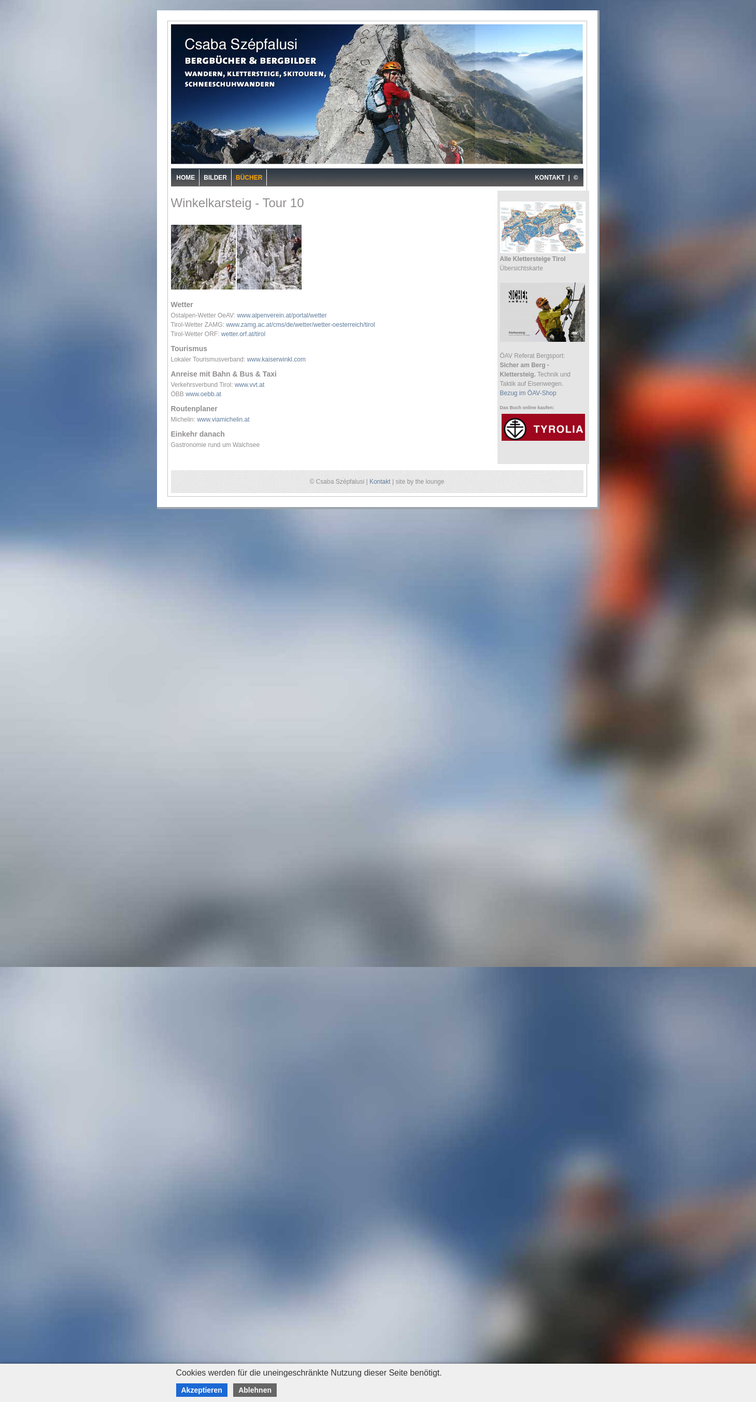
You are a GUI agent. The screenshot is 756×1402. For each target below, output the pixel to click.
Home (185, 177)
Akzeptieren (201, 1390)
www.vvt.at (249, 384)
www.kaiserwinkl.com (276, 359)
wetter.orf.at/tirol (243, 334)
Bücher (249, 177)
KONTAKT (550, 177)
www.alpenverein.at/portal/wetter (281, 315)
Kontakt (380, 481)
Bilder (215, 177)
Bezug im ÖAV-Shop (528, 393)
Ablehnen (255, 1390)
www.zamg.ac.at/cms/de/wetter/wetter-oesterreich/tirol (300, 324)
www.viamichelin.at (223, 419)
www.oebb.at (203, 394)
